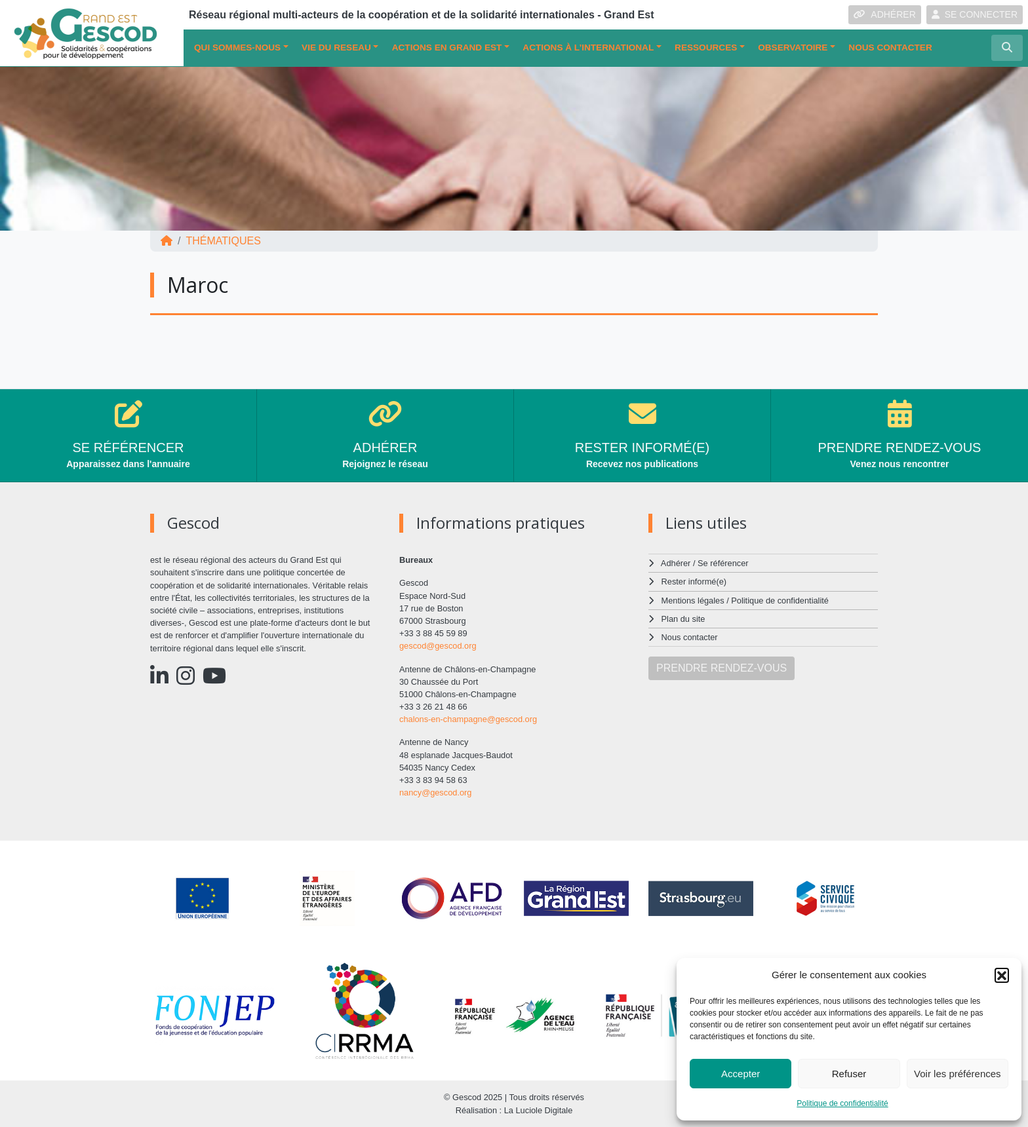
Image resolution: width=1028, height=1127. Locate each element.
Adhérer (676, 563)
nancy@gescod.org (435, 792)
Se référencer (723, 563)
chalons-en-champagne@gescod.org (468, 719)
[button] (1001, 975)
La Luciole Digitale (538, 1110)
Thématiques (223, 240)
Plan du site (683, 619)
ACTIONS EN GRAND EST (447, 47)
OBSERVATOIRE (792, 47)
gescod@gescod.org (438, 646)
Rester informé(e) (694, 581)
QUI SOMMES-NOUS (237, 47)
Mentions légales (693, 600)
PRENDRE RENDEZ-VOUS (721, 668)
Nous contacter (890, 47)
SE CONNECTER (975, 14)
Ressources (706, 47)
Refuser (849, 1073)
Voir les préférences (957, 1073)
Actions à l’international (588, 47)
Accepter (740, 1073)
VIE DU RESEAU (336, 47)
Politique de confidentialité (842, 1103)
